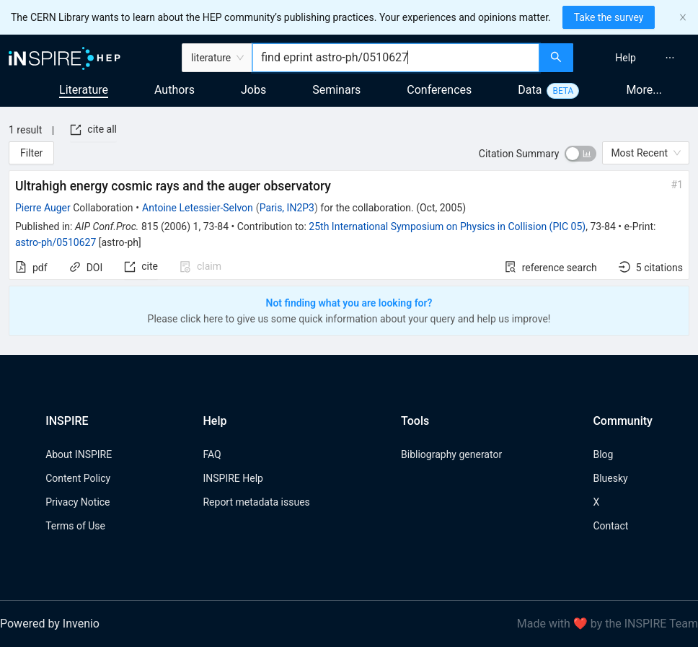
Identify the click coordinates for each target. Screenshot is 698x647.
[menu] (637, 58)
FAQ (212, 454)
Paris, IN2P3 (287, 208)
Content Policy (77, 478)
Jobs (253, 90)
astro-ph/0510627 (55, 242)
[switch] (580, 154)
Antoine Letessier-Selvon (197, 208)
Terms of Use (75, 526)
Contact (610, 526)
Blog (603, 454)
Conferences (439, 90)
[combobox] (395, 57)
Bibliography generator (451, 454)
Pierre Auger (43, 208)
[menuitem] (625, 58)
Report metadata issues (256, 502)
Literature (83, 90)
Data (530, 90)
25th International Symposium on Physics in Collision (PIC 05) (447, 226)
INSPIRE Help (232, 478)
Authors (174, 90)
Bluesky (610, 478)
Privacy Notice (77, 502)
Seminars (336, 90)
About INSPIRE (78, 454)
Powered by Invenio (50, 623)
